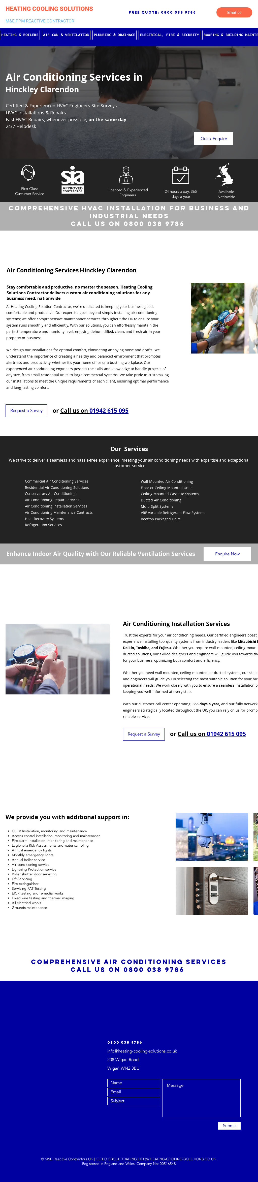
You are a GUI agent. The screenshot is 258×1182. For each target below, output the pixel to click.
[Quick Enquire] (213, 138)
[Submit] (229, 1126)
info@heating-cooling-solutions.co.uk (142, 1051)
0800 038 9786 (178, 12)
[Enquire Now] (227, 554)
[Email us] (234, 12)
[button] (20, 35)
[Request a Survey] (26, 410)
